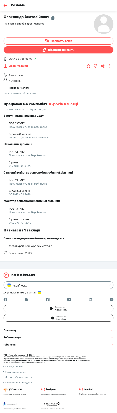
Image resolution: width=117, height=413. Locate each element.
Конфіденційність (14, 366)
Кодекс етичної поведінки (18, 382)
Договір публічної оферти (18, 377)
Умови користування (15, 371)
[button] (58, 308)
